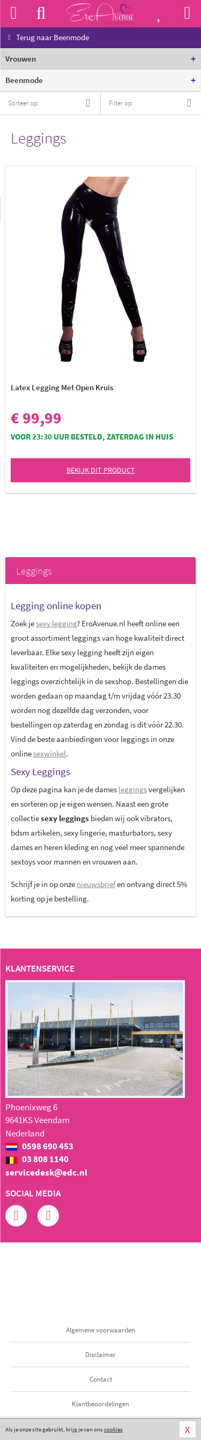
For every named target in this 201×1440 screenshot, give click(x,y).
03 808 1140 (37, 1159)
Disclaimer (100, 1354)
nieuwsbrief (96, 884)
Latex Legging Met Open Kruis (62, 387)
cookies (113, 1429)
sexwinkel (49, 753)
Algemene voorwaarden (100, 1330)
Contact (101, 1379)
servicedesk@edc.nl (46, 1172)
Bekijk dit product (100, 470)
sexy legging (56, 623)
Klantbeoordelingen (100, 1403)
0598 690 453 (39, 1146)
